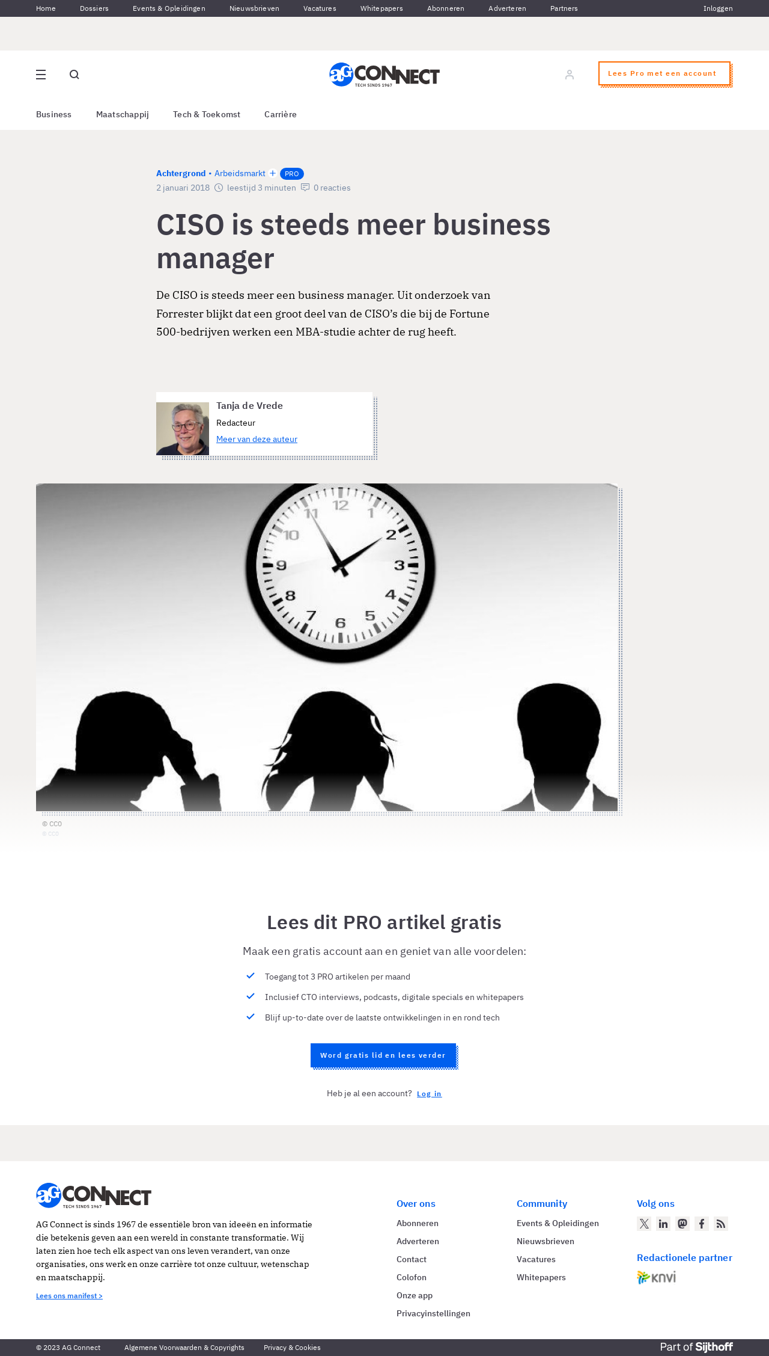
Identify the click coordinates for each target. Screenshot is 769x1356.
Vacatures (319, 8)
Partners (564, 8)
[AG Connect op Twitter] (644, 1223)
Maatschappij (123, 114)
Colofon (412, 1277)
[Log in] (569, 74)
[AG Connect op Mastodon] (682, 1223)
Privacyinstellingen (433, 1313)
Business (54, 114)
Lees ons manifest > (69, 1295)
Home (46, 8)
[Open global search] (74, 74)
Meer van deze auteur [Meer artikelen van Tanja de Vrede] (256, 439)
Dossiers (94, 8)
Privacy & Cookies (292, 1347)
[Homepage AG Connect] (384, 75)
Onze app (415, 1295)
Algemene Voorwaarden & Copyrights (184, 1347)
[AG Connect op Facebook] (702, 1223)
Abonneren (446, 8)
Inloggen (718, 8)
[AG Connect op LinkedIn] (663, 1223)
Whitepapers (381, 8)
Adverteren (507, 8)
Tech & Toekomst (206, 114)
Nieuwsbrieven (254, 8)
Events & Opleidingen (169, 8)
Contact (412, 1259)
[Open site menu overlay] (41, 74)
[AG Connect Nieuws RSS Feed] (721, 1223)
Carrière (280, 114)
